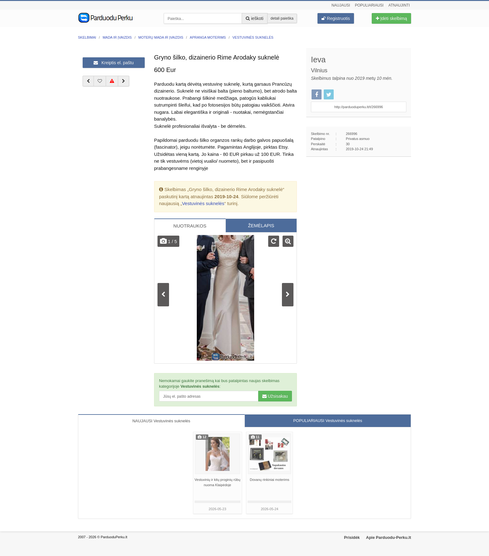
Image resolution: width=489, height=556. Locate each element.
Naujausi (341, 5)
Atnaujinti (399, 5)
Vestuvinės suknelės (203, 203)
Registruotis (336, 18)
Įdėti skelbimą (391, 18)
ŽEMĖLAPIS (261, 225)
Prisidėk (352, 537)
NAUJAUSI (161, 421)
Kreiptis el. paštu (113, 62)
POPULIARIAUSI (327, 420)
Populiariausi (369, 5)
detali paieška (282, 18)
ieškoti (255, 18)
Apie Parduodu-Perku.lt (388, 537)
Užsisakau (275, 396)
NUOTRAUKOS (189, 225)
